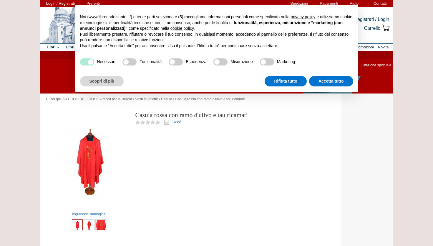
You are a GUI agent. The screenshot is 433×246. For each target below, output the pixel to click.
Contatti (380, 3)
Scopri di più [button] (102, 81)
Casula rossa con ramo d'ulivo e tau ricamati (210, 99)
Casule (166, 99)
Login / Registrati (60, 3)
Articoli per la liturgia (116, 99)
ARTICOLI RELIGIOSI (79, 99)
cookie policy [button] (182, 28)
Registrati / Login (371, 19)
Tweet (176, 121)
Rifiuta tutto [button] (285, 81)
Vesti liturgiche (146, 99)
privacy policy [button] (303, 16)
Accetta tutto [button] (331, 81)
